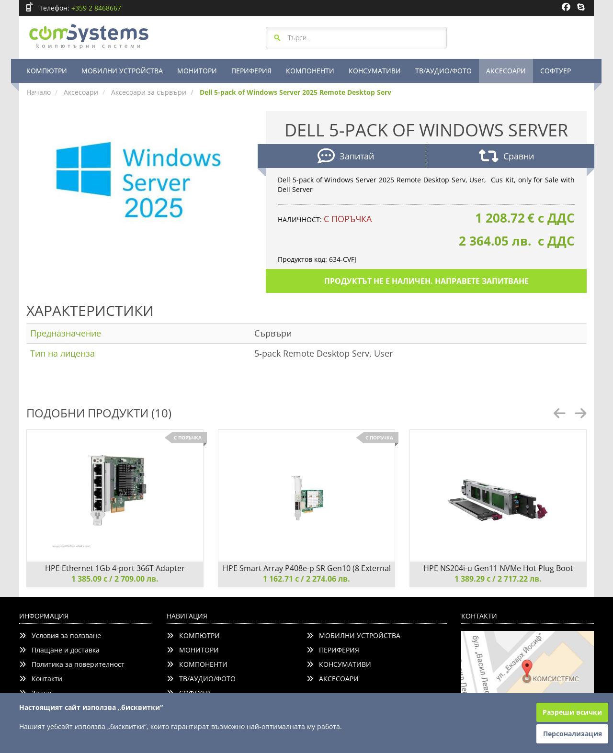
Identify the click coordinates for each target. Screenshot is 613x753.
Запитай (346, 157)
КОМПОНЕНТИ (310, 70)
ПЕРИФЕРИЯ (251, 70)
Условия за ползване (60, 635)
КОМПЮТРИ (46, 70)
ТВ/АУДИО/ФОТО (443, 70)
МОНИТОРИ (197, 70)
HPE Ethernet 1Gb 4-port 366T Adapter (115, 568)
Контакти (40, 678)
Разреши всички (572, 712)
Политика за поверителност (72, 664)
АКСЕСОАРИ (506, 70)
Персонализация (572, 733)
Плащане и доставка (59, 649)
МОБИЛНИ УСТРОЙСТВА (122, 70)
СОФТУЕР (555, 70)
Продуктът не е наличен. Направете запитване (426, 281)
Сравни (506, 157)
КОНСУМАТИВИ (375, 70)
